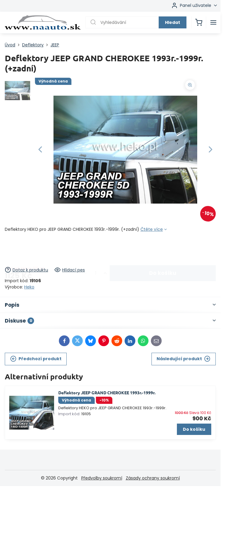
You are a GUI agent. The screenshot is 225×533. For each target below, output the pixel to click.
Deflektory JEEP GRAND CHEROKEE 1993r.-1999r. (106, 392)
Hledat (172, 22)
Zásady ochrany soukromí (153, 478)
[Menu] (213, 22)
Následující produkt (183, 359)
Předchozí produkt (36, 359)
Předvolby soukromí (101, 478)
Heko (29, 287)
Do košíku (162, 249)
